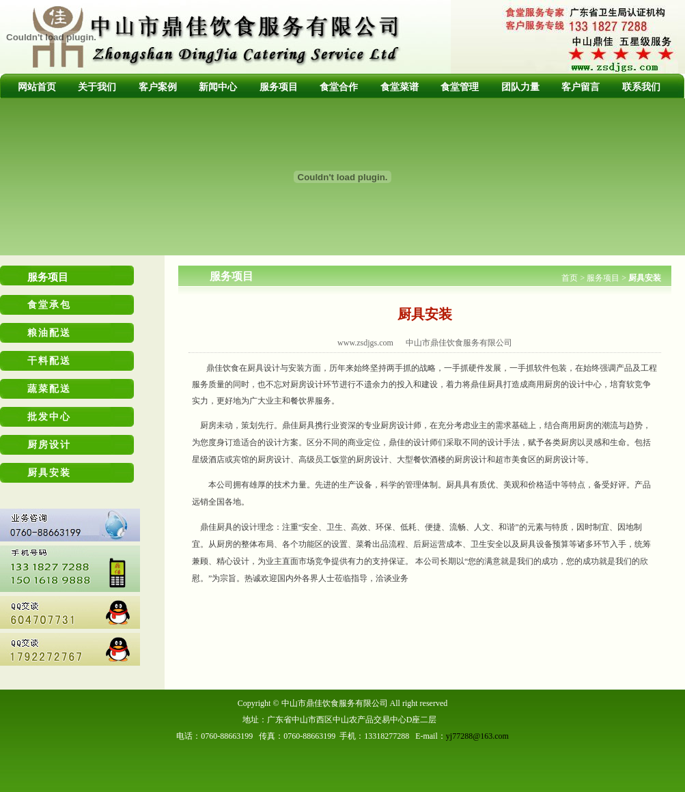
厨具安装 (49, 473)
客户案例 (158, 87)
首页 (569, 278)
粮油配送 (49, 333)
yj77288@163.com (477, 736)
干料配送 (49, 361)
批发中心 (49, 417)
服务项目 (279, 87)
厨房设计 (49, 445)
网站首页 (37, 87)
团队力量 (520, 87)
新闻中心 (218, 87)
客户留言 (580, 87)
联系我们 (641, 87)
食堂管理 (460, 87)
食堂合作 (339, 87)
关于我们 (97, 87)
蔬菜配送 (49, 389)
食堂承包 (49, 305)
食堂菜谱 (399, 87)
